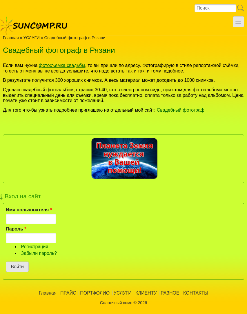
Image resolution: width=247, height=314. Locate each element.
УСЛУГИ (31, 37)
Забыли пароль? (39, 253)
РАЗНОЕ (170, 293)
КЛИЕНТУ (146, 293)
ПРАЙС (68, 293)
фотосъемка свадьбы (62, 65)
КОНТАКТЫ (195, 293)
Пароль (16, 228)
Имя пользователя (29, 209)
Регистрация (34, 246)
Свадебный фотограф (180, 110)
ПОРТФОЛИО (95, 293)
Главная (11, 37)
